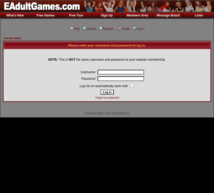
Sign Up (106, 15)
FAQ (75, 28)
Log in (139, 28)
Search (89, 28)
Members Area (137, 15)
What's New (15, 15)
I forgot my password (107, 97)
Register (106, 28)
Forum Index (12, 38)
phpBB (99, 113)
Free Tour (76, 15)
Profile (124, 28)
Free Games (46, 15)
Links (199, 15)
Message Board (168, 15)
